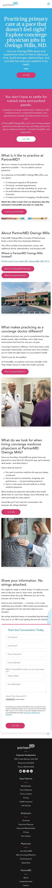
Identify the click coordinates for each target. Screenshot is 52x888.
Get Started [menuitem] (26, 780)
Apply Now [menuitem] (26, 837)
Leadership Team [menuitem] (25, 856)
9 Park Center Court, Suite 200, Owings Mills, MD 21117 (25, 261)
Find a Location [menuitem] (26, 768)
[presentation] (48, 3)
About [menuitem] (26, 852)
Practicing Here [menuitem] (26, 833)
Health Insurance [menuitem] (26, 776)
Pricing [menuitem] (26, 772)
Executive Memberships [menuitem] (26, 803)
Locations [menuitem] (26, 864)
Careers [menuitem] (26, 860)
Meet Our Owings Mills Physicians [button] (18, 269)
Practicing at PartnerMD (14, 212)
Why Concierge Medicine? (15, 372)
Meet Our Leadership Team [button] (15, 275)
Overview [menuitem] (26, 795)
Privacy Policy (27, 687)
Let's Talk (26, 75)
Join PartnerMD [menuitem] (26, 825)
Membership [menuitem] (26, 760)
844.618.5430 (29, 741)
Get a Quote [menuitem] (26, 810)
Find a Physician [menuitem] (26, 764)
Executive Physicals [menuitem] (26, 799)
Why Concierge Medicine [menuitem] (26, 829)
